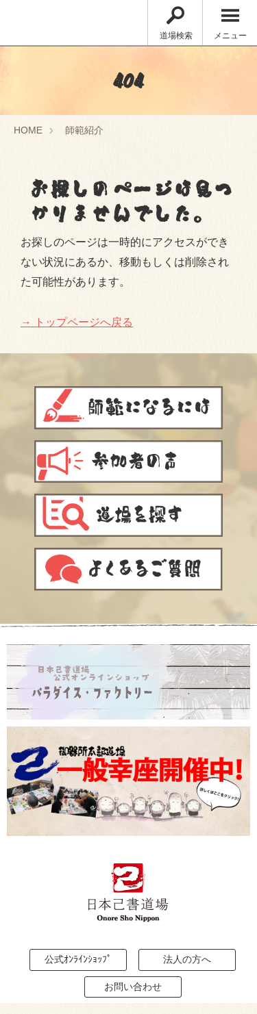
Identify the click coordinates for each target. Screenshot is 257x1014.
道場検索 (176, 23)
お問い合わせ (133, 986)
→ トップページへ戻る (77, 322)
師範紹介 (84, 130)
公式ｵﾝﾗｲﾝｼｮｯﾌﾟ (78, 959)
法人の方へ (187, 959)
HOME (28, 130)
